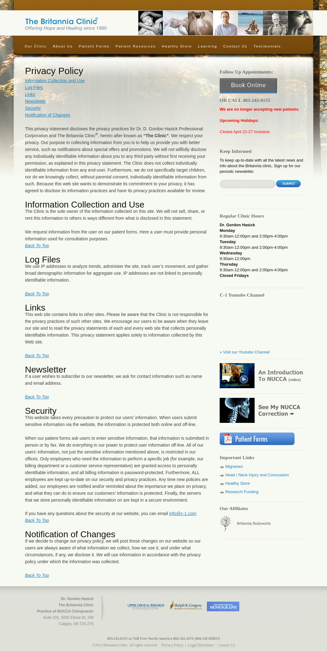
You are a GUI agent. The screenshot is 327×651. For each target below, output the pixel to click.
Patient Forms (94, 46)
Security (33, 108)
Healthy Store (177, 46)
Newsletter (35, 101)
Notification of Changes (47, 115)
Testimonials (267, 46)
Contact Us (235, 46)
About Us (63, 46)
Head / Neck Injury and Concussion (257, 475)
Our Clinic (36, 46)
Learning (207, 46)
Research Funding (241, 491)
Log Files (34, 87)
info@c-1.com (182, 513)
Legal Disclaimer (201, 645)
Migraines (234, 466)
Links (30, 94)
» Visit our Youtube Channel (245, 352)
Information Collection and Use (55, 80)
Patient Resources (135, 46)
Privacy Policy (172, 645)
